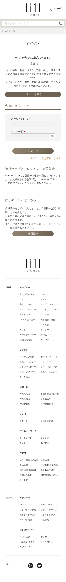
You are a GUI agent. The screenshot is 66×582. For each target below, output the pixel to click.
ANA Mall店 (25, 404)
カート (59, 9)
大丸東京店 (25, 394)
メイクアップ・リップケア (32, 309)
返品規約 (24, 465)
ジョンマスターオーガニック (33, 367)
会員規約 (45, 460)
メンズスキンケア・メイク (53, 304)
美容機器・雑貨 (48, 319)
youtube (48, 565)
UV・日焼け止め (27, 319)
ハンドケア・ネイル (50, 309)
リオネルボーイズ (49, 509)
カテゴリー (25, 287)
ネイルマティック (49, 367)
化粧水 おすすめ (27, 542)
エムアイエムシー (28, 362)
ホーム (4, 31)
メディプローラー (28, 372)
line (22, 565)
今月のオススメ (48, 339)
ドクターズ (46, 329)
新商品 (44, 334)
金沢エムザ (46, 399)
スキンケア (46, 294)
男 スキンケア (26, 547)
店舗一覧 (24, 387)
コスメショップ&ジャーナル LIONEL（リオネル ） (33, 9)
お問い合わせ (26, 475)
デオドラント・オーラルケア (33, 314)
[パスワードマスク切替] (52, 136)
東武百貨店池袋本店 (50, 394)
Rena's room (46, 504)
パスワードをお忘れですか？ (45, 158)
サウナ (44, 537)
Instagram (30, 565)
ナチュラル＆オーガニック (32, 334)
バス (22, 324)
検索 (61, 23)
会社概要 (24, 480)
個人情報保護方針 (28, 470)
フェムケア (46, 324)
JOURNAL (9, 497)
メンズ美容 (25, 537)
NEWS (23, 504)
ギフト (23, 329)
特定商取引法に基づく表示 (53, 465)
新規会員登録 (47, 421)
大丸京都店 (25, 399)
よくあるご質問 (48, 470)
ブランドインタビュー (30, 509)
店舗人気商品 (26, 339)
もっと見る (25, 377)
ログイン (24, 421)
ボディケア (46, 299)
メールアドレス (21, 118)
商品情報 (45, 519)
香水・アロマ (26, 304)
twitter (39, 565)
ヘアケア (24, 299)
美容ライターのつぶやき (31, 514)
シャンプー (46, 438)
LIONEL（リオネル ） (33, 265)
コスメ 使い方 (47, 542)
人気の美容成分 (27, 294)
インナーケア (47, 314)
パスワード (18, 131)
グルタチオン (26, 438)
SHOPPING (10, 287)
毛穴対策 (45, 443)
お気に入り (52, 9)
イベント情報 (26, 519)
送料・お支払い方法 (29, 460)
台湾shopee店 (47, 404)
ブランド (24, 350)
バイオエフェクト (28, 357)
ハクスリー (46, 362)
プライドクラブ (48, 514)
